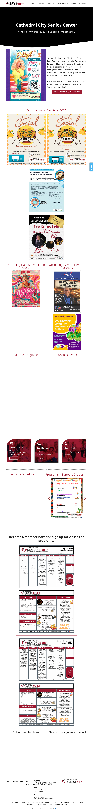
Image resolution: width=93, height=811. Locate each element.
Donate (51, 3)
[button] (49, 498)
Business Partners (63, 3)
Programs (43, 3)
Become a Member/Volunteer (78, 3)
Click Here (13, 458)
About (34, 3)
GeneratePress (58, 808)
